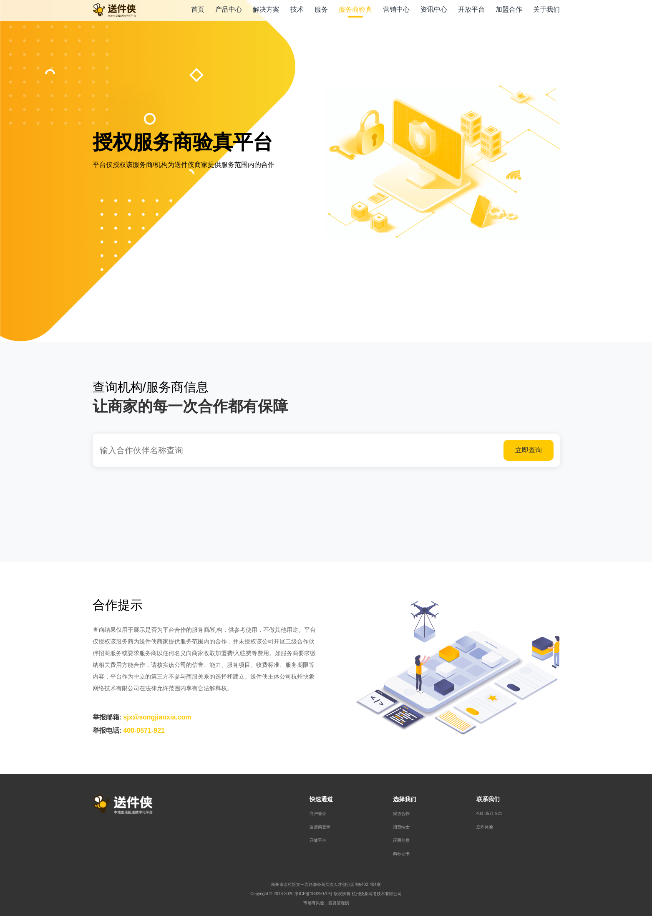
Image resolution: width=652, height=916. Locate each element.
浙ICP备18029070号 (313, 893)
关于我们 (546, 9)
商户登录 (318, 813)
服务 (321, 9)
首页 (197, 9)
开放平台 (471, 9)
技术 (297, 9)
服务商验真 (355, 9)
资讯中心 (433, 9)
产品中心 (228, 9)
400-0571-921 (489, 813)
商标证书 (401, 853)
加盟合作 (509, 9)
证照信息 (401, 840)
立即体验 (484, 827)
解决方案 (266, 9)
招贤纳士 (401, 827)
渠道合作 (401, 813)
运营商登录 (320, 827)
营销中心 (396, 9)
